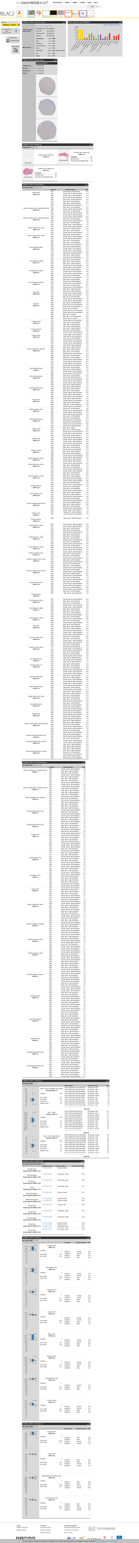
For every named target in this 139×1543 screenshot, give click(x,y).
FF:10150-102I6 (46, 1192)
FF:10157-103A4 (47, 1225)
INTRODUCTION (45, 1527)
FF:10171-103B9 (47, 1223)
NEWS (75, 2)
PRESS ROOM (21, 1530)
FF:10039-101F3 (47, 1186)
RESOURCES (57, 2)
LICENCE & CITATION (71, 1530)
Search (92, 6)
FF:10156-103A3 (47, 1200)
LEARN (82, 2)
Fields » (99, 6)
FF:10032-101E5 (47, 1174)
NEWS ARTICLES (22, 1527)
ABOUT (67, 2)
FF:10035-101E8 (47, 1217)
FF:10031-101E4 (47, 1229)
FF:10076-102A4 (47, 1204)
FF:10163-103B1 (47, 1168)
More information (100, 1541)
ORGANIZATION (45, 1530)
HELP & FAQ (68, 1532)
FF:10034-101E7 (47, 1227)
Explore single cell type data (112, 25)
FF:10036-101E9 (47, 1211)
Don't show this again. (112, 1541)
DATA (89, 2)
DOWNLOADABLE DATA (72, 1527)
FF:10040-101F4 (47, 1180)
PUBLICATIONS (45, 1532)
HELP (96, 2)
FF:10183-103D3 (47, 1198)
